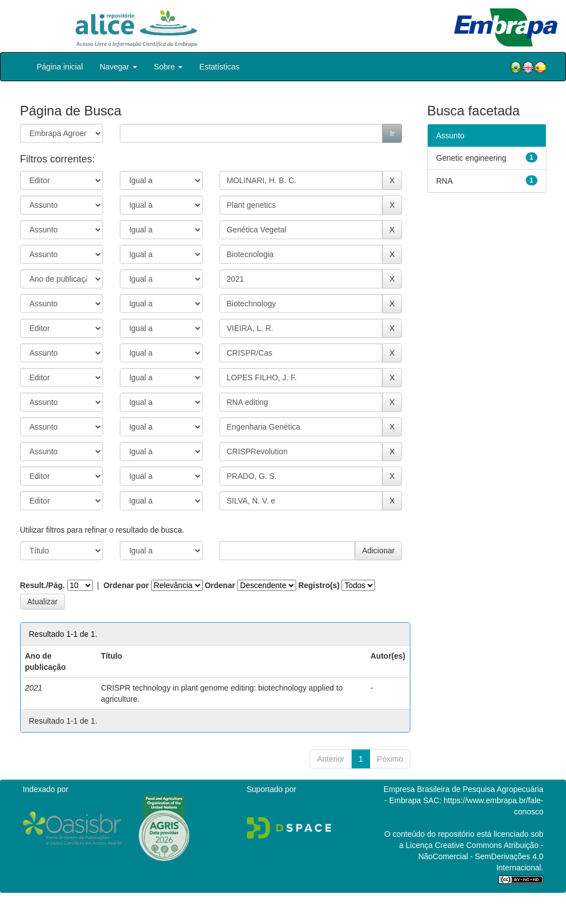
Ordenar (219, 585)
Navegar (118, 66)
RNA (444, 180)
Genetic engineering (471, 157)
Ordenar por (126, 585)
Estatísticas (219, 66)
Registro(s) (319, 585)
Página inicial (60, 66)
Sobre (168, 66)
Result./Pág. (42, 585)
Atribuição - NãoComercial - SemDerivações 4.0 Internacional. (480, 856)
